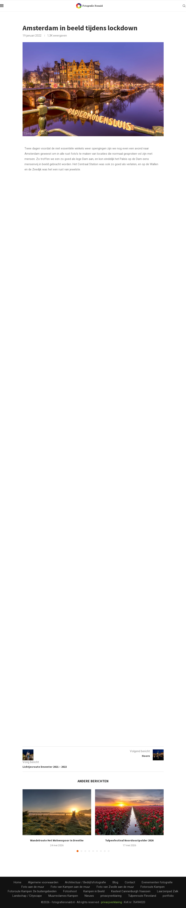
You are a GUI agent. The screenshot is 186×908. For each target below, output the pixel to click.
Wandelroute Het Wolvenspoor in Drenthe (57, 840)
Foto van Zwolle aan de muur (115, 886)
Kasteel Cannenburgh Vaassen (130, 891)
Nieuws (89, 895)
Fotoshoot (70, 891)
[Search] (184, 5)
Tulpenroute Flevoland (142, 895)
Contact (130, 882)
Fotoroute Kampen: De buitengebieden (32, 891)
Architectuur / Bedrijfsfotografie (85, 882)
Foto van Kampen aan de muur (70, 886)
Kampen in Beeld (94, 891)
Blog (115, 882)
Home (17, 882)
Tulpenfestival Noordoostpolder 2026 (129, 840)
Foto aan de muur (32, 886)
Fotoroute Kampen (153, 886)
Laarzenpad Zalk (167, 891)
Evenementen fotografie (157, 882)
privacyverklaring (110, 895)
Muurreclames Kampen (63, 895)
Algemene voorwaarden (43, 882)
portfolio (168, 895)
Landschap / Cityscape (27, 895)
